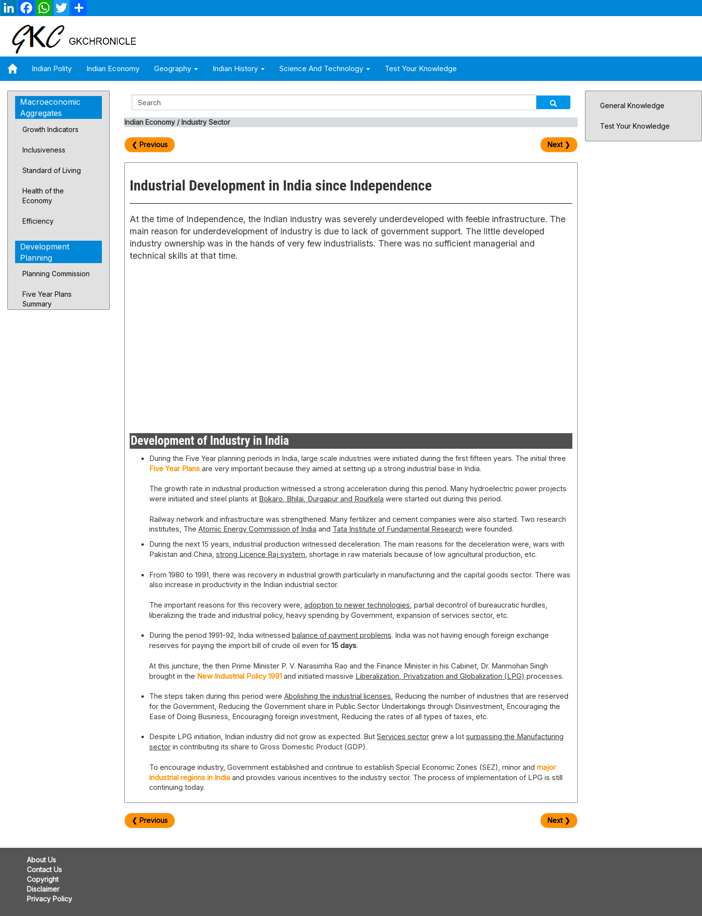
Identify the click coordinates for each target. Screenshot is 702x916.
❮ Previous (150, 144)
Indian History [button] (239, 68)
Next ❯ (558, 144)
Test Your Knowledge (421, 68)
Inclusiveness (43, 150)
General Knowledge (632, 105)
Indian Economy (112, 68)
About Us (41, 860)
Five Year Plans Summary (47, 299)
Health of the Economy (43, 196)
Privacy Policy (49, 899)
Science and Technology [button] (324, 68)
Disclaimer (43, 889)
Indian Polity (52, 68)
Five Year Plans (174, 468)
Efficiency (38, 221)
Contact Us (44, 869)
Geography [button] (176, 68)
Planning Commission (56, 273)
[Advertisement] (237, 345)
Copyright (42, 879)
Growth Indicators (50, 129)
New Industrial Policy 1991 (239, 676)
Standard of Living (51, 170)
